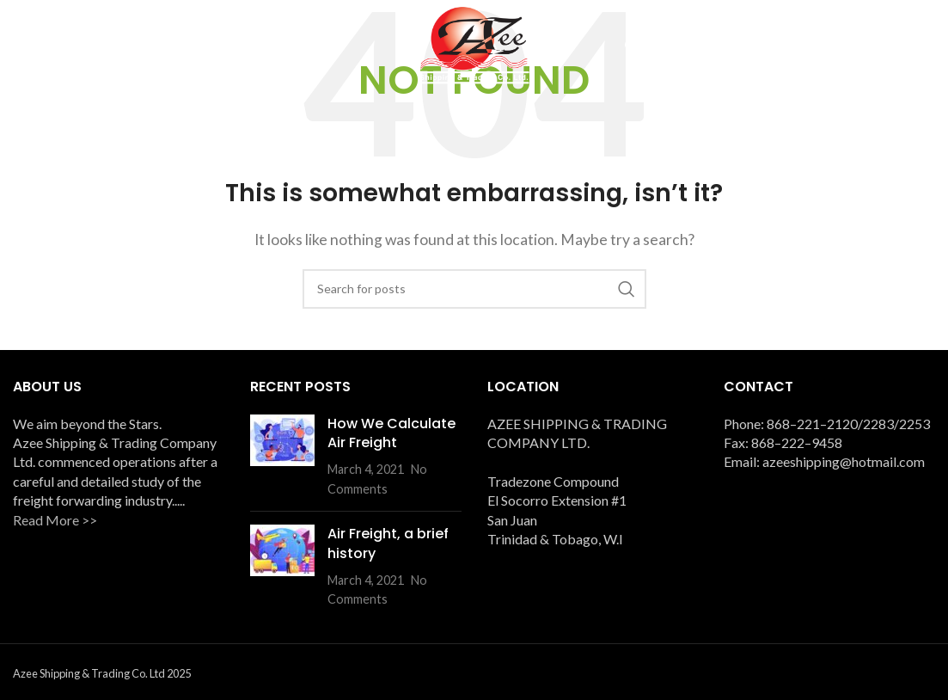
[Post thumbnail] (282, 456)
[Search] (474, 289)
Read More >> (55, 519)
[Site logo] (473, 43)
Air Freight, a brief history (388, 543)
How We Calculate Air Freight (391, 432)
